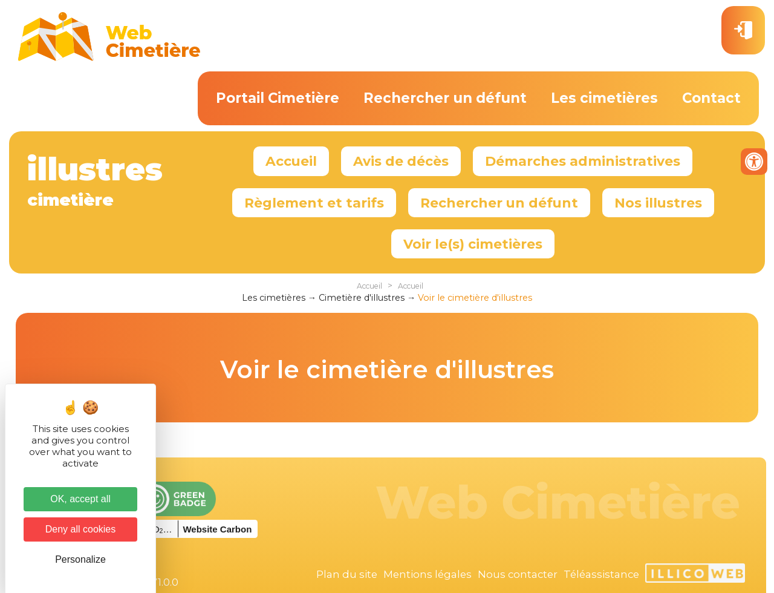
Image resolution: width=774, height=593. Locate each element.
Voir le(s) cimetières (472, 244)
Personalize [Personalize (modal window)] (80, 559)
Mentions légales (427, 574)
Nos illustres (658, 203)
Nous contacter (518, 574)
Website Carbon (217, 529)
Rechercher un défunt (445, 98)
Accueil (291, 161)
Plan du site (346, 574)
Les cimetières (604, 98)
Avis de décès (401, 161)
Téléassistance (601, 574)
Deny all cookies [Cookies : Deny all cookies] (80, 529)
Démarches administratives (582, 161)
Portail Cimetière (277, 98)
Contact (711, 98)
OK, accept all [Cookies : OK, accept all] (80, 499)
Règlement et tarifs (314, 203)
